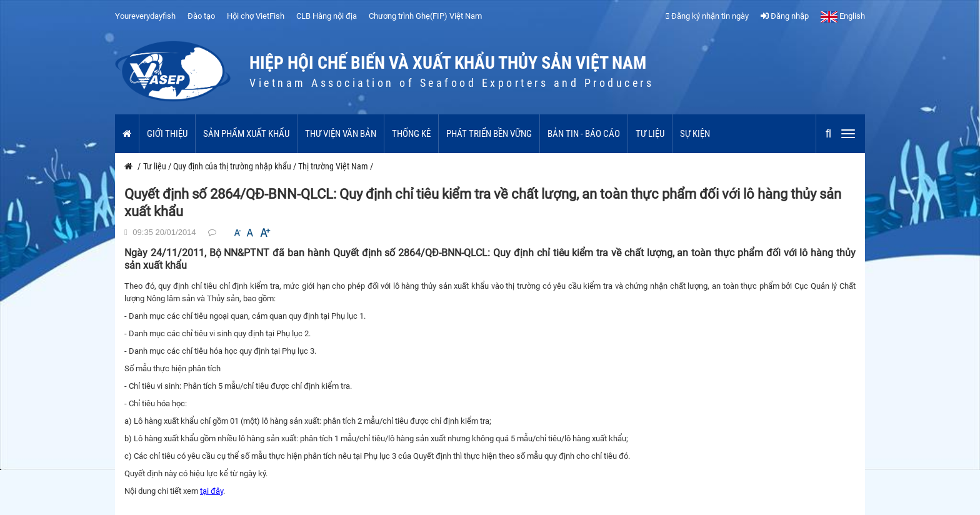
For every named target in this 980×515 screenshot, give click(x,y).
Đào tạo (201, 16)
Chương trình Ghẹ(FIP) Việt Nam (425, 16)
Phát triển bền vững (489, 133)
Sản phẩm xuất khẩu (246, 133)
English (843, 16)
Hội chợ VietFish (255, 16)
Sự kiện (695, 133)
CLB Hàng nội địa (326, 16)
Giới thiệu (167, 133)
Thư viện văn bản (340, 133)
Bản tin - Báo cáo (584, 133)
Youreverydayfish (145, 16)
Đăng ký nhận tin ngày (707, 16)
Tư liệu (650, 133)
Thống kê (411, 133)
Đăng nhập (785, 16)
